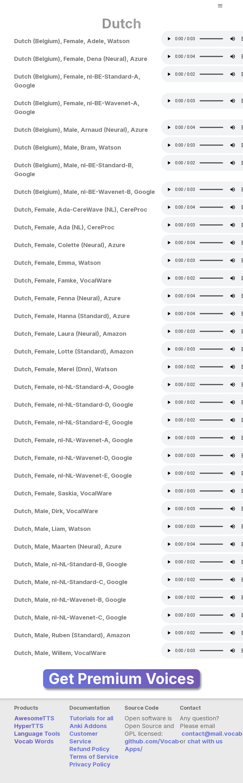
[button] (220, 6)
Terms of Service (93, 756)
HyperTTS (28, 725)
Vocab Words (34, 741)
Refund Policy (89, 749)
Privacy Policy (89, 764)
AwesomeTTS (34, 718)
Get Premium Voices (121, 679)
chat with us (205, 741)
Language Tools (37, 733)
